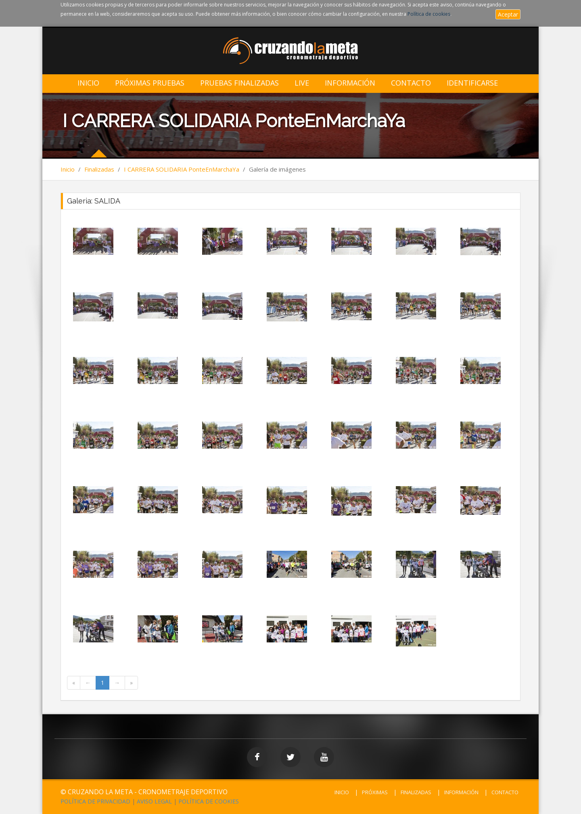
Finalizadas (99, 169)
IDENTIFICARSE (472, 83)
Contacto (411, 83)
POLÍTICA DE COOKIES (208, 801)
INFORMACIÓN (461, 792)
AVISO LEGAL (154, 801)
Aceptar (508, 14)
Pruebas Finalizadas (239, 83)
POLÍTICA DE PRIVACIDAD (95, 801)
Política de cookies (429, 13)
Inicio (88, 83)
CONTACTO (504, 792)
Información (350, 83)
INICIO (341, 792)
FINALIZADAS (416, 792)
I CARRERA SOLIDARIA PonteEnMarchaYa (181, 169)
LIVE (302, 83)
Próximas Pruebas (149, 83)
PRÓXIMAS (375, 792)
